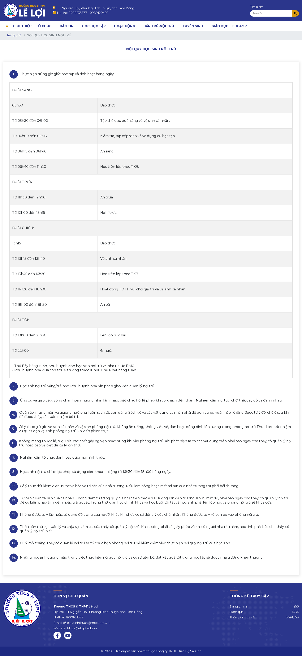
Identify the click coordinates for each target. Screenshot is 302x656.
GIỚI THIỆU (22, 26)
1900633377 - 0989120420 (88, 13)
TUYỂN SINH (192, 26)
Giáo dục (219, 26)
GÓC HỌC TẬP (94, 26)
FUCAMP (239, 26)
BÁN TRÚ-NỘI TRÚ (158, 26)
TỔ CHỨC (43, 26)
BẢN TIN (67, 26)
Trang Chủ (14, 35)
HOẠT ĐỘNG (124, 26)
